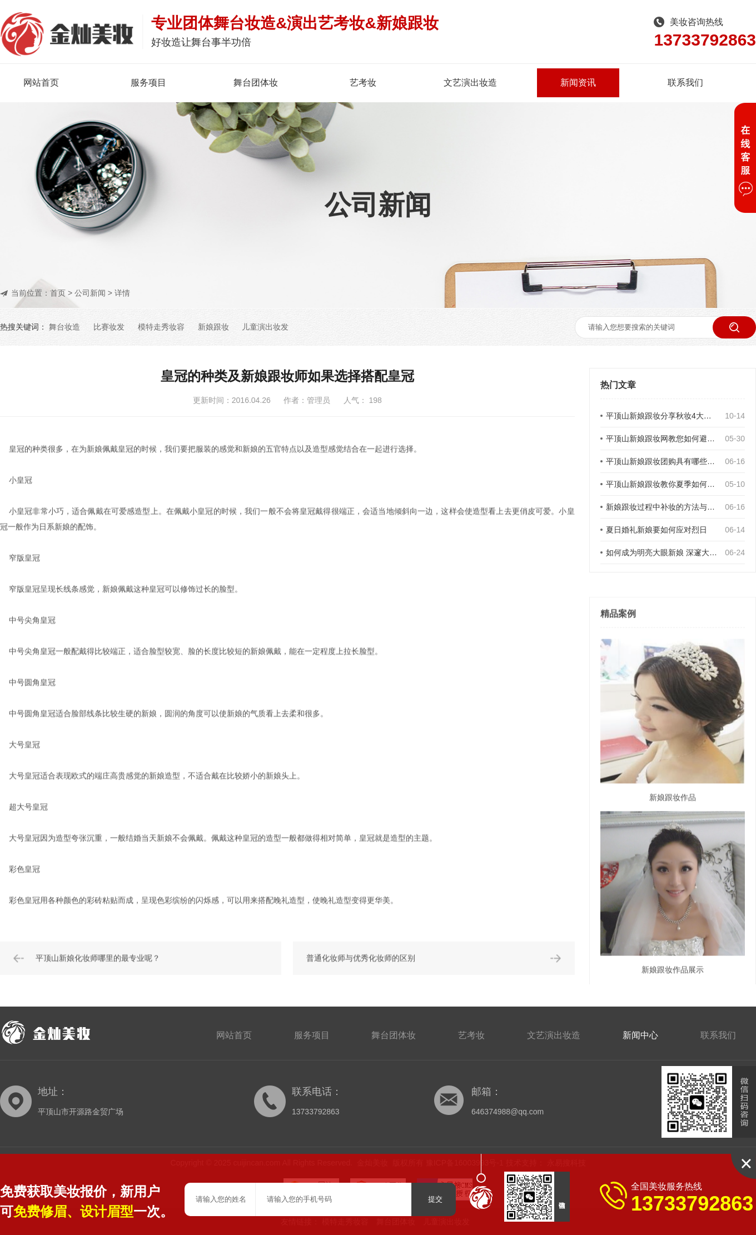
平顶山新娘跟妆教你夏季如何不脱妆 (662, 485)
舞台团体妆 (255, 82)
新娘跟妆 (213, 326)
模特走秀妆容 (161, 326)
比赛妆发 (109, 326)
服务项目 (148, 82)
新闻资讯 (578, 82)
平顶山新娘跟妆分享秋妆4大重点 (662, 416)
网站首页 (41, 82)
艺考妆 (363, 82)
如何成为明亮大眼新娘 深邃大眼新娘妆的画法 (662, 553)
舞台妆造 (64, 326)
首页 (58, 292)
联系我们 (685, 82)
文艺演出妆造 (470, 82)
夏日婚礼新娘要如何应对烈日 (656, 530)
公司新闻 (90, 292)
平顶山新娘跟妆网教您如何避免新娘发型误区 (662, 439)
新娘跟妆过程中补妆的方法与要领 (662, 508)
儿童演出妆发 (265, 326)
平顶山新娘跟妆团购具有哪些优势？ (662, 462)
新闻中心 (640, 1035)
